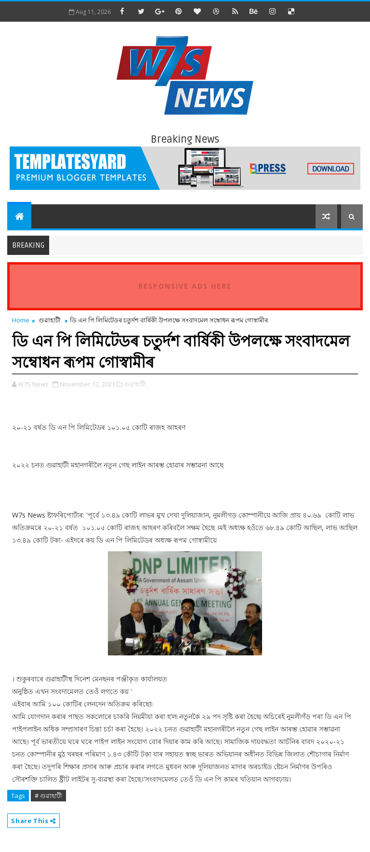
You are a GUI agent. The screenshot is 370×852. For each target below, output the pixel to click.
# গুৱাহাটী (48, 795)
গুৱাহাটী (50, 320)
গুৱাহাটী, (135, 384)
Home (20, 320)
